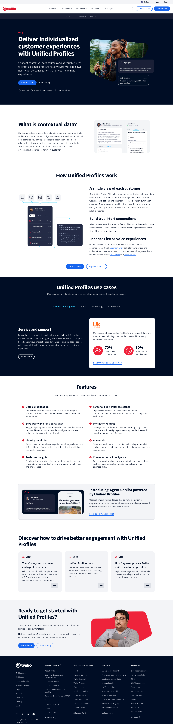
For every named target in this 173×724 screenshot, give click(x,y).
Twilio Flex (115, 255)
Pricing (108, 9)
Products (53, 9)
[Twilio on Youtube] (34, 714)
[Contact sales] (144, 8)
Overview (82, 16)
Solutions (67, 9)
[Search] (132, 8)
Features (93, 16)
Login (167, 2)
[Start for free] (162, 8)
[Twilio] (9, 8)
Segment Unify (117, 248)
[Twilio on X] (23, 714)
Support (158, 2)
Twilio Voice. (130, 255)
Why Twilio (81, 9)
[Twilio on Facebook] (17, 714)
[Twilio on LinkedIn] (29, 714)
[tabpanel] (86, 345)
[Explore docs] (96, 266)
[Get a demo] (26, 645)
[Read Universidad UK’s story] (107, 363)
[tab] (64, 307)
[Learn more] (26, 356)
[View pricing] (44, 82)
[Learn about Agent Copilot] (101, 514)
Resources (96, 9)
